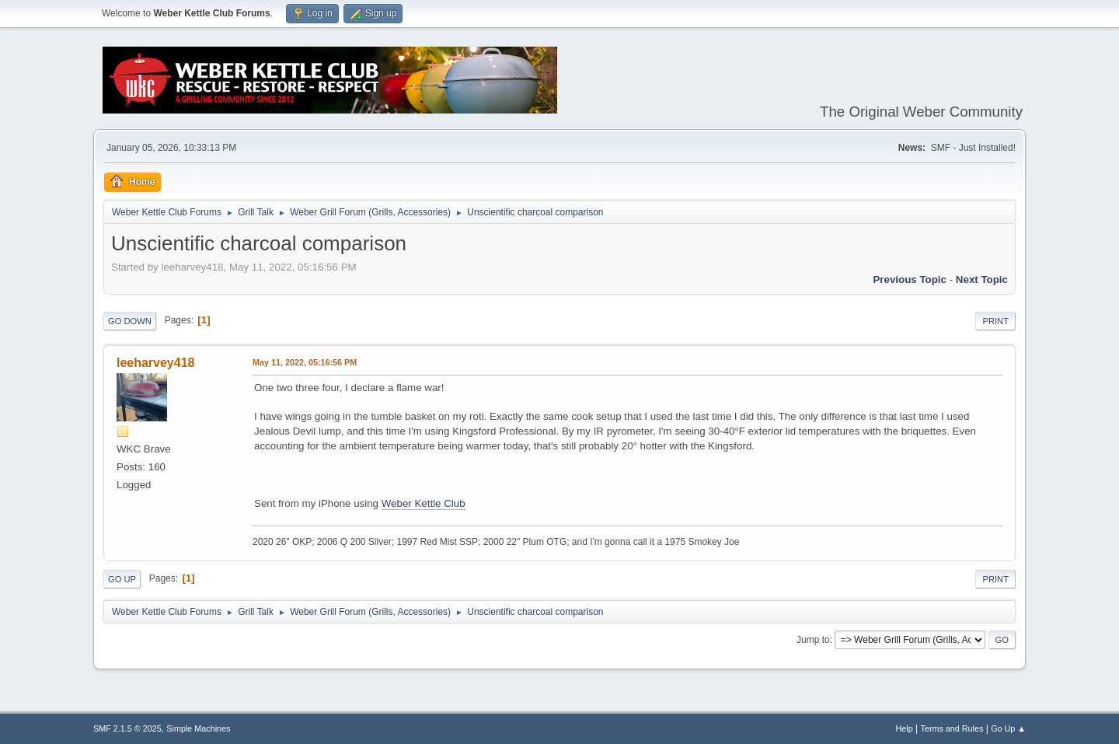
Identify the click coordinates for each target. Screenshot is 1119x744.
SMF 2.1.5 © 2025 (127, 728)
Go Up (122, 579)
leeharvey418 (155, 362)
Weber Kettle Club (423, 503)
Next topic (982, 279)
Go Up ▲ (1008, 728)
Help (904, 728)
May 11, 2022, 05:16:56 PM (305, 362)
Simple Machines (198, 728)
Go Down (130, 321)
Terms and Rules (952, 728)
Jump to (813, 639)
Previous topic (909, 279)
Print (995, 321)
